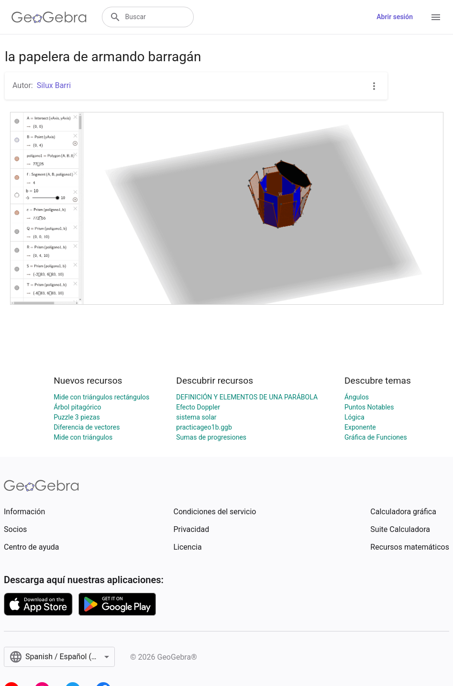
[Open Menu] (436, 17)
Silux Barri (54, 85)
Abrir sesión (394, 17)
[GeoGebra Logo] (49, 17)
